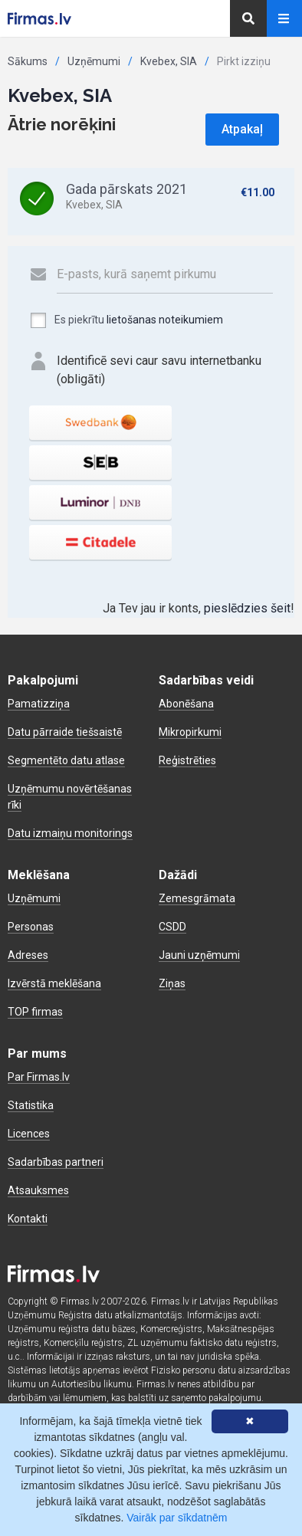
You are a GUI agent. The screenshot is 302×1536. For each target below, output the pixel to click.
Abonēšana (186, 703)
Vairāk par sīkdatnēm (176, 1517)
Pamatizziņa (39, 703)
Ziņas (172, 983)
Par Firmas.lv (39, 1077)
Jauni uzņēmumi (199, 955)
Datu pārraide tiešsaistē (65, 732)
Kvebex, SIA (168, 61)
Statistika (31, 1105)
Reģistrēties (187, 760)
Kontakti (28, 1219)
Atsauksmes (38, 1190)
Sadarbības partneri (55, 1162)
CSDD (172, 927)
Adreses (28, 955)
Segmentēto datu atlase (66, 760)
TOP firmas (35, 1012)
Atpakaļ (242, 129)
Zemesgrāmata (197, 898)
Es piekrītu (126, 320)
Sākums (28, 61)
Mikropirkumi (190, 732)
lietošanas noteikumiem (165, 319)
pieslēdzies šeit (247, 608)
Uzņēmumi (93, 61)
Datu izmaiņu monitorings (70, 833)
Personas (31, 927)
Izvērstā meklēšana (54, 983)
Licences (29, 1133)
